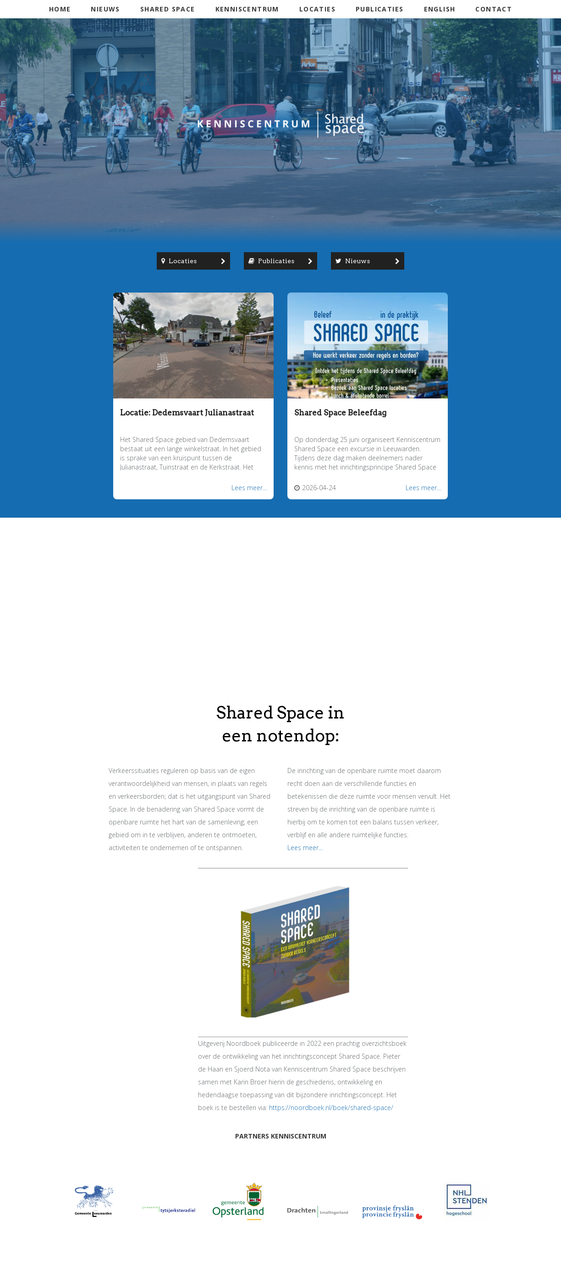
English (440, 9)
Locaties (317, 9)
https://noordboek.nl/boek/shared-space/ (331, 1107)
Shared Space (167, 9)
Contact (493, 9)
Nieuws (105, 9)
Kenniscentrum (247, 9)
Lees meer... (249, 487)
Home (60, 9)
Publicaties (379, 9)
